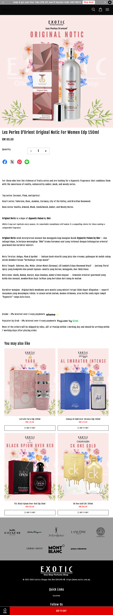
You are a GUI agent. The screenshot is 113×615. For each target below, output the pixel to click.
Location (56, 596)
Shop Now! (89, 2)
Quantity (6, 149)
